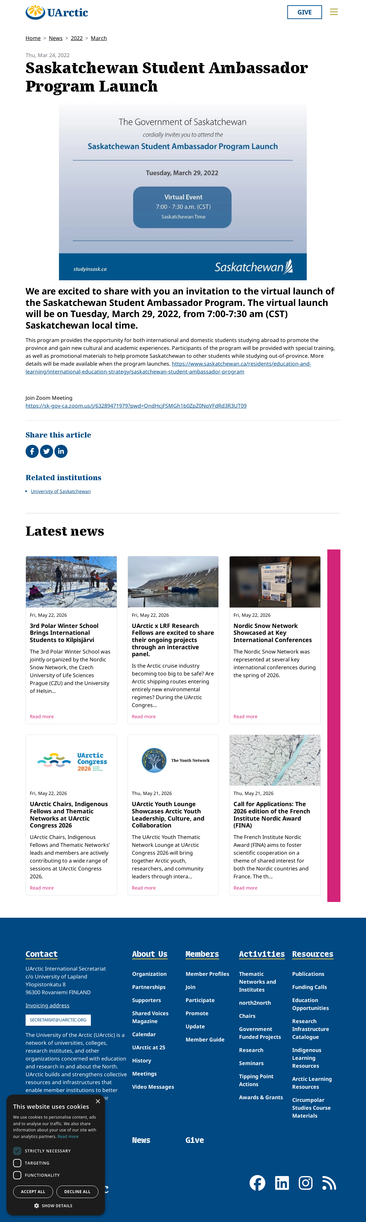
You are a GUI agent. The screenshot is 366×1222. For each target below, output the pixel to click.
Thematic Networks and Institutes (257, 981)
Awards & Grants (261, 1097)
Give (304, 12)
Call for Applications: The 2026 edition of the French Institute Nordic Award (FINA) (272, 814)
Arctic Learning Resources (312, 1082)
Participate (200, 1000)
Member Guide (205, 1039)
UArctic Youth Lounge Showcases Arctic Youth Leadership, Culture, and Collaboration (168, 814)
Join (190, 987)
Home (33, 38)
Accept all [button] (33, 1191)
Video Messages (153, 1086)
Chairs (247, 1015)
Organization (149, 973)
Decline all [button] (77, 1191)
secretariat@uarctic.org (58, 1020)
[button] (55, 1205)
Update (195, 1026)
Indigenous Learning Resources (306, 1057)
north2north (255, 1002)
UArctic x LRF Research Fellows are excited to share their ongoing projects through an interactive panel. (173, 640)
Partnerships (149, 987)
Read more (42, 716)
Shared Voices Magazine (150, 1017)
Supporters (146, 1000)
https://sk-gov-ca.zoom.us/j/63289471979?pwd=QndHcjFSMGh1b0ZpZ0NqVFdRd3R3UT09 (136, 405)
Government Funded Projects (260, 1032)
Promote (197, 1013)
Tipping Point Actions (256, 1080)
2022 (77, 38)
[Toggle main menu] (333, 11)
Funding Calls (309, 987)
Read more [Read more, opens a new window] (68, 1136)
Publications (308, 973)
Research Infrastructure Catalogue (310, 1029)
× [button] (97, 1101)
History (141, 1060)
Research (251, 1050)
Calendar (144, 1034)
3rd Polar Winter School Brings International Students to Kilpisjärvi (64, 633)
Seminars (251, 1063)
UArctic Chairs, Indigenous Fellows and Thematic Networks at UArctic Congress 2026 (69, 814)
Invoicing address (48, 1005)
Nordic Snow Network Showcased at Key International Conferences (273, 633)
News (56, 38)
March (99, 38)
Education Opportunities (310, 1004)
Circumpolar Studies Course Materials (311, 1107)
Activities (262, 954)
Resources (313, 954)
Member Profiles (207, 973)
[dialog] (56, 1155)
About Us (150, 954)
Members (202, 954)
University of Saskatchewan (61, 491)
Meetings (144, 1073)
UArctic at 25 (148, 1047)
